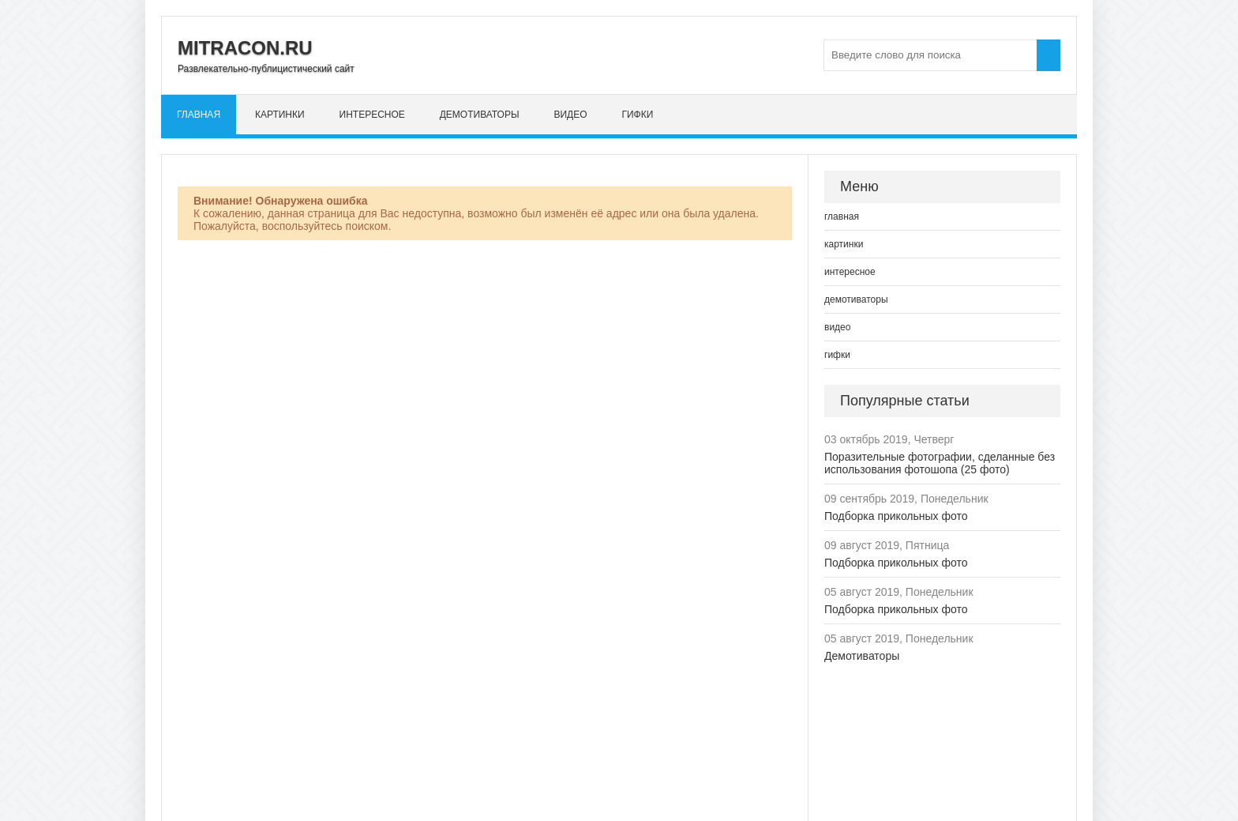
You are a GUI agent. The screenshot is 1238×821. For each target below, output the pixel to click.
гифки (637, 114)
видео (570, 114)
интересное (372, 114)
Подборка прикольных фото (896, 516)
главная (198, 114)
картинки (280, 114)
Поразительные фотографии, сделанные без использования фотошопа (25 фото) (939, 463)
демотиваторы (480, 114)
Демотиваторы (861, 656)
